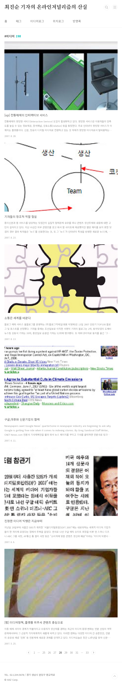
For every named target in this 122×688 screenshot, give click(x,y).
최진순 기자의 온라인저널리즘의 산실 (45, 7)
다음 (93, 652)
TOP (115, 676)
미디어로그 (37, 21)
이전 (29, 652)
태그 (18, 21)
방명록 (77, 21)
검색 (106, 7)
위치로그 (58, 21)
